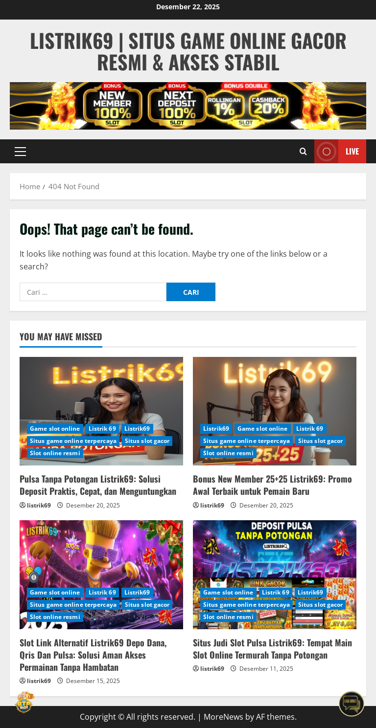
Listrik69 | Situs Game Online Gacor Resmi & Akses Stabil (188, 50)
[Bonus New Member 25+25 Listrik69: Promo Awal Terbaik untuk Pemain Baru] (274, 411)
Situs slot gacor (147, 441)
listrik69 (39, 505)
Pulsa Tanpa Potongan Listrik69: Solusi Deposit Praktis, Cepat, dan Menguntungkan (98, 484)
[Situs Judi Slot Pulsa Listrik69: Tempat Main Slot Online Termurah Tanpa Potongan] (274, 574)
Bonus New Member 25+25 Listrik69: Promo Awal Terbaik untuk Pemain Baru (272, 484)
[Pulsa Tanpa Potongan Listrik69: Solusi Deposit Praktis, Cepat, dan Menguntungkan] (101, 411)
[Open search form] (303, 151)
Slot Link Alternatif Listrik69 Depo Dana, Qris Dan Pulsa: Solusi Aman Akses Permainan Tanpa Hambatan (93, 654)
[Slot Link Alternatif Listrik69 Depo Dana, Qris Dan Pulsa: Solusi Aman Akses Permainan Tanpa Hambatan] (101, 574)
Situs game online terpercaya (73, 441)
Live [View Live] (336, 151)
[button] (20, 151)
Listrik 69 (102, 428)
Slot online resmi (55, 453)
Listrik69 (137, 428)
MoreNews (223, 716)
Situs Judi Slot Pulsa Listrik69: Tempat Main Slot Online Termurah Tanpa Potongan (272, 648)
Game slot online (55, 428)
